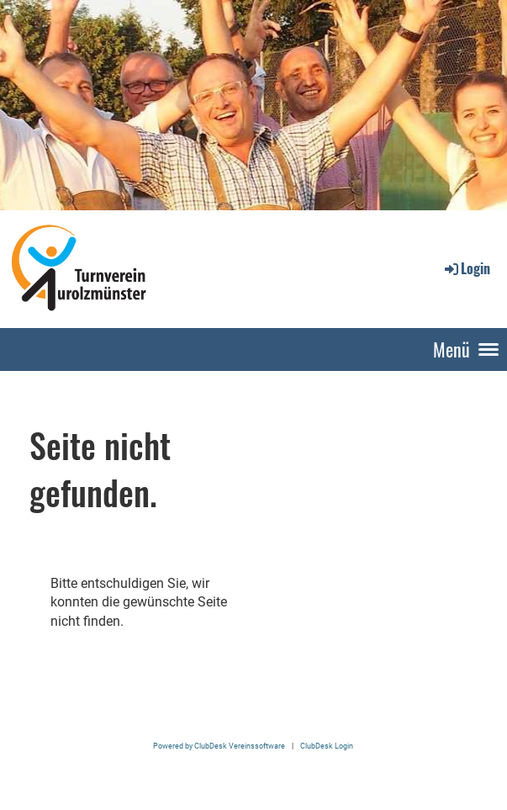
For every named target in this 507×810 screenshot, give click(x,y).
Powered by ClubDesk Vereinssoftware (219, 745)
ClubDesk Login (326, 745)
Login (466, 268)
